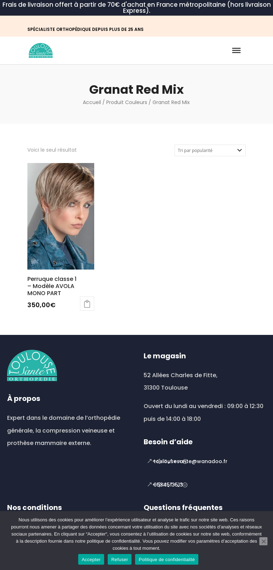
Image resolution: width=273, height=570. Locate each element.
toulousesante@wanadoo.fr (191, 461)
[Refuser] (263, 541)
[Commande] (210, 150)
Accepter (91, 559)
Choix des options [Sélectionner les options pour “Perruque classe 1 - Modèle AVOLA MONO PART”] (87, 304)
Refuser (119, 559)
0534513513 (168, 484)
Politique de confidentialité (167, 559)
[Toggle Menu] (236, 50)
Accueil (92, 102)
